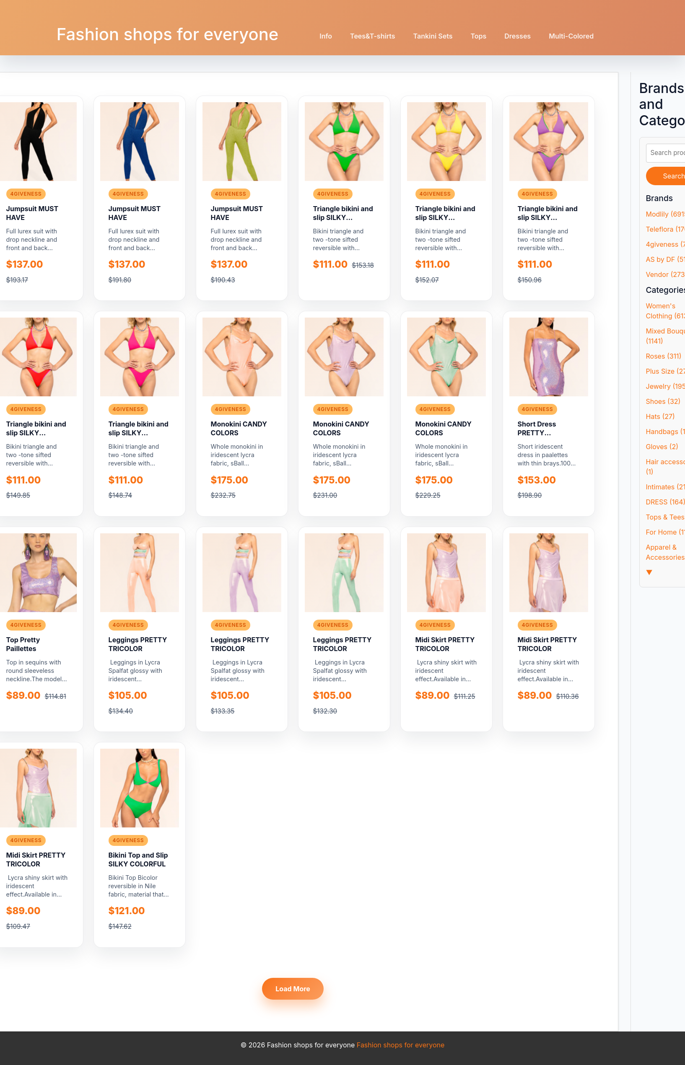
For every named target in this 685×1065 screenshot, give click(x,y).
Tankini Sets (433, 36)
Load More (292, 989)
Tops (478, 36)
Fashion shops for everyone (168, 34)
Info (325, 36)
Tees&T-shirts (372, 36)
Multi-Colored (571, 36)
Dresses (517, 36)
